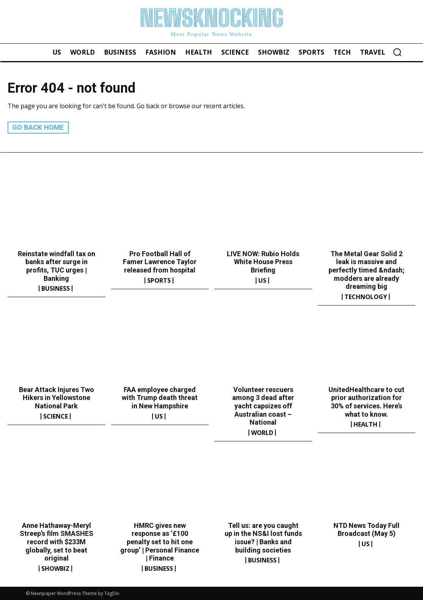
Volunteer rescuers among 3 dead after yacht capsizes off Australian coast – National (263, 405)
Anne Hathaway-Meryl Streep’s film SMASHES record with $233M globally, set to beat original (56, 541)
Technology (365, 296)
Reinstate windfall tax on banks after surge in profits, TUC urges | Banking (56, 265)
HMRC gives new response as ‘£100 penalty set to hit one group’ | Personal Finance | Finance (159, 541)
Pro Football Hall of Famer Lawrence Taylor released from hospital (160, 261)
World (262, 432)
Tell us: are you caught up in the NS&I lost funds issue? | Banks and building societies (263, 537)
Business (55, 288)
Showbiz (55, 568)
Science (55, 416)
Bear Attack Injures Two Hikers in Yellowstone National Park (56, 397)
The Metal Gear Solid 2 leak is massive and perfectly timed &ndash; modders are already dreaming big (366, 269)
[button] (397, 52)
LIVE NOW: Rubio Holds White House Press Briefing (263, 261)
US (262, 280)
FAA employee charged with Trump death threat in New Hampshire (160, 397)
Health (365, 424)
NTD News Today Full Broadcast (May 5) (366, 529)
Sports (159, 280)
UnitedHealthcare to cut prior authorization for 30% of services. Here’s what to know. (366, 401)
